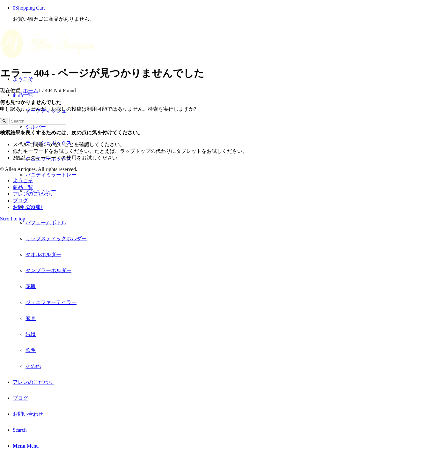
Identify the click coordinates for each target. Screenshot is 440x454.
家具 (31, 318)
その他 (33, 366)
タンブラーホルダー (48, 270)
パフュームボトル (46, 222)
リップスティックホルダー (56, 238)
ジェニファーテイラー (51, 302)
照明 (31, 350)
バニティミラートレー (51, 174)
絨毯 (31, 334)
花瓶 (31, 286)
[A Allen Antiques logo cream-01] (48, 58)
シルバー (36, 127)
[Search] (20, 430)
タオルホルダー (43, 254)
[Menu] (26, 446)
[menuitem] (226, 230)
